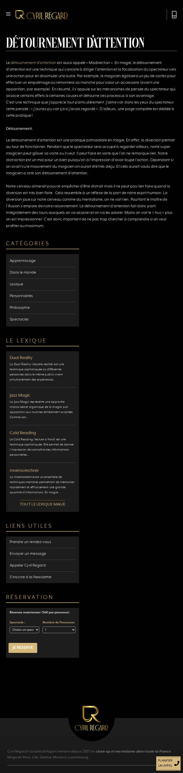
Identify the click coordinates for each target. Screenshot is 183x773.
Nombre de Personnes (59, 622)
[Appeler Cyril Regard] (172, 15)
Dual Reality (21, 357)
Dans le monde (23, 272)
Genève (45, 757)
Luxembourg (78, 757)
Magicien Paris (18, 757)
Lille (35, 757)
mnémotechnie (24, 470)
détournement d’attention (33, 63)
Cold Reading (23, 433)
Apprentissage (23, 261)
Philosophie (20, 308)
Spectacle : (17, 622)
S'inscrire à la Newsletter (31, 577)
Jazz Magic (20, 395)
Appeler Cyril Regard (28, 565)
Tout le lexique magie (42, 504)
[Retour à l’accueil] (41, 14)
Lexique (16, 284)
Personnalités (21, 296)
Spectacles (19, 319)
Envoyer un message (28, 554)
